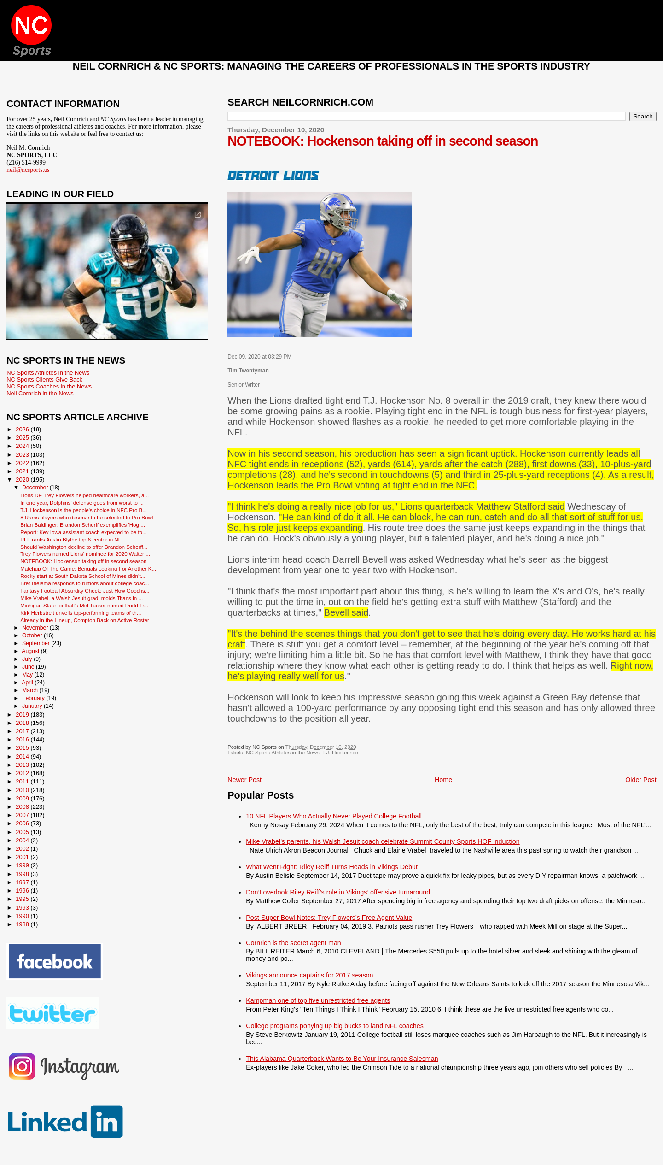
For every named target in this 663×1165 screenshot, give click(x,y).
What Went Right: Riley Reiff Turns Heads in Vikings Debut (332, 867)
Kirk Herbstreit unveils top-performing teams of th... (80, 613)
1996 (23, 890)
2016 (23, 739)
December (36, 487)
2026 (23, 429)
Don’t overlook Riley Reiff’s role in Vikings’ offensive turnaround (338, 892)
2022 (23, 462)
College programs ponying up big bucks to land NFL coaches (335, 1026)
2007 (23, 815)
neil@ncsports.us (28, 169)
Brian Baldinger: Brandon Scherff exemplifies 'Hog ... (82, 525)
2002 (23, 848)
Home (443, 779)
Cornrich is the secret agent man (293, 943)
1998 (23, 874)
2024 (23, 445)
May (28, 674)
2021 (23, 471)
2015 (23, 747)
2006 (23, 823)
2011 (23, 781)
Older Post (641, 779)
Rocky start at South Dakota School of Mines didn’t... (82, 576)
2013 (23, 764)
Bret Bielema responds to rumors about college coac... (84, 583)
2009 (23, 798)
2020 (23, 479)
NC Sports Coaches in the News (49, 386)
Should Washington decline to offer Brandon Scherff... (83, 547)
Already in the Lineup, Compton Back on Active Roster (84, 620)
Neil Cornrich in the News (39, 393)
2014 (23, 756)
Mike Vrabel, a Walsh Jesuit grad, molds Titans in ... (81, 598)
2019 (23, 714)
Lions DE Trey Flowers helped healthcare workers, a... (84, 495)
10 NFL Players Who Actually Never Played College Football (334, 816)
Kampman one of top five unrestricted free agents (318, 1000)
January (33, 706)
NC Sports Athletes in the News (283, 752)
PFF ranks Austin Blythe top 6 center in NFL (72, 539)
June (29, 667)
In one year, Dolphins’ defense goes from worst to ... (82, 503)
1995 (23, 898)
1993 (23, 907)
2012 (23, 773)
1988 (23, 924)
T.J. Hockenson (340, 752)
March (30, 690)
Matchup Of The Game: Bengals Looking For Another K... (88, 568)
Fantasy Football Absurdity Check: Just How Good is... (84, 591)
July (28, 659)
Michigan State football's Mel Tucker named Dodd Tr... (84, 605)
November (36, 627)
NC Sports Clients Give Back (44, 379)
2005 (23, 832)
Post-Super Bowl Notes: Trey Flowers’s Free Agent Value (329, 917)
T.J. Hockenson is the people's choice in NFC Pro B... (83, 510)
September (36, 643)
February (34, 698)
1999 (23, 865)
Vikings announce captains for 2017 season (309, 975)
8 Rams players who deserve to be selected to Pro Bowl (86, 517)
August (31, 651)
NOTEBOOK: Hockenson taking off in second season (382, 141)
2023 (23, 454)
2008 (23, 806)
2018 (23, 722)
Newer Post (244, 779)
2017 (23, 731)
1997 (23, 882)
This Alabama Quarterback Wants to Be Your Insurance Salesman (342, 1058)
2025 (23, 437)
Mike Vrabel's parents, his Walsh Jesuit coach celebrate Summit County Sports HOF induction (382, 841)
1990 (23, 915)
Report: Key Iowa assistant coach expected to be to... (83, 532)
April (28, 682)
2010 (23, 790)
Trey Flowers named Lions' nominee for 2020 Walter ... (85, 554)
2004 (23, 840)
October (33, 635)
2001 (23, 856)
